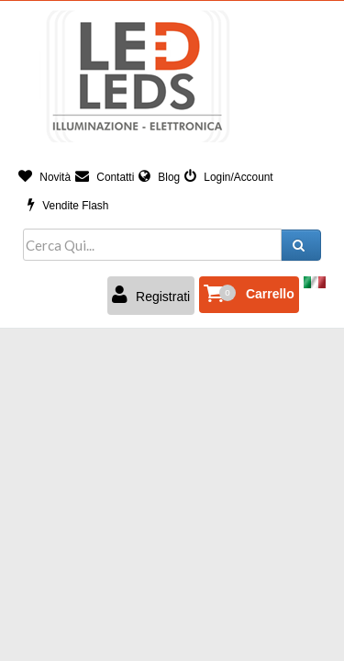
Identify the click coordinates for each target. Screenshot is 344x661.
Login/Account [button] (228, 177)
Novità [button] (44, 177)
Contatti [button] (104, 177)
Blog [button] (159, 177)
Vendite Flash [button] (68, 205)
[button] (249, 294)
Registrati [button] (151, 294)
